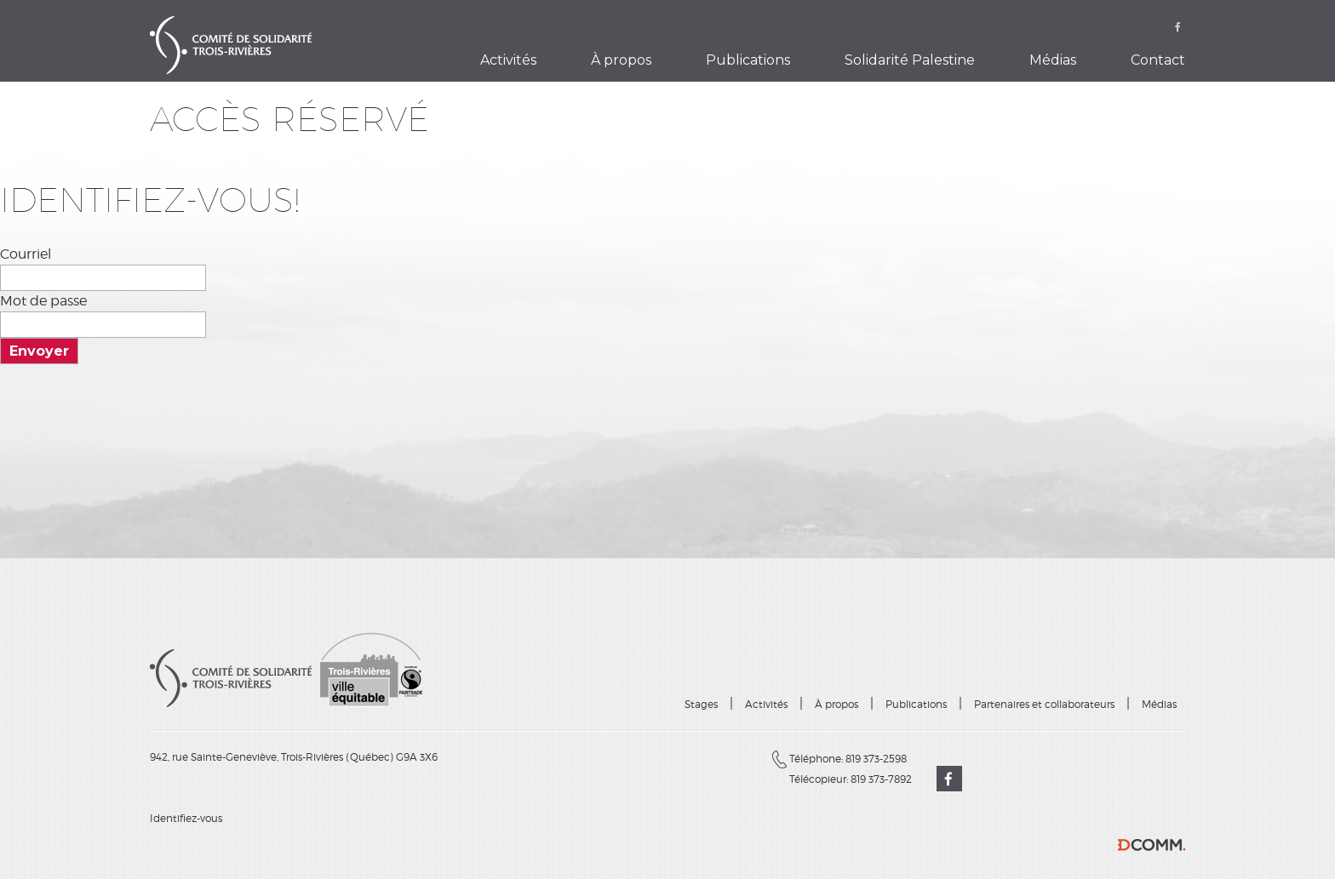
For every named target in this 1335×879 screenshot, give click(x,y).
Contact (1158, 60)
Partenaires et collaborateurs (1044, 704)
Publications (748, 60)
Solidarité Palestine (910, 60)
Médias (1052, 60)
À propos (621, 60)
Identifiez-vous (186, 818)
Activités (508, 60)
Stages (701, 704)
